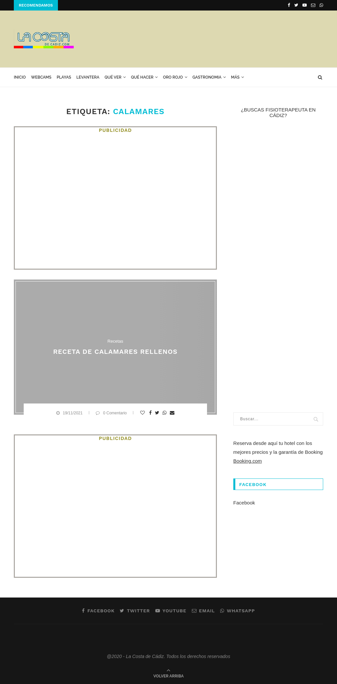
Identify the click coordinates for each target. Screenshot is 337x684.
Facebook (244, 502)
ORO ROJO (173, 77)
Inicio (20, 77)
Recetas (115, 341)
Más (235, 77)
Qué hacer (142, 77)
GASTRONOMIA (207, 77)
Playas (64, 77)
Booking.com (247, 461)
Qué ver (113, 77)
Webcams (41, 77)
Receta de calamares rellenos (115, 351)
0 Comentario (111, 413)
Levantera (87, 77)
